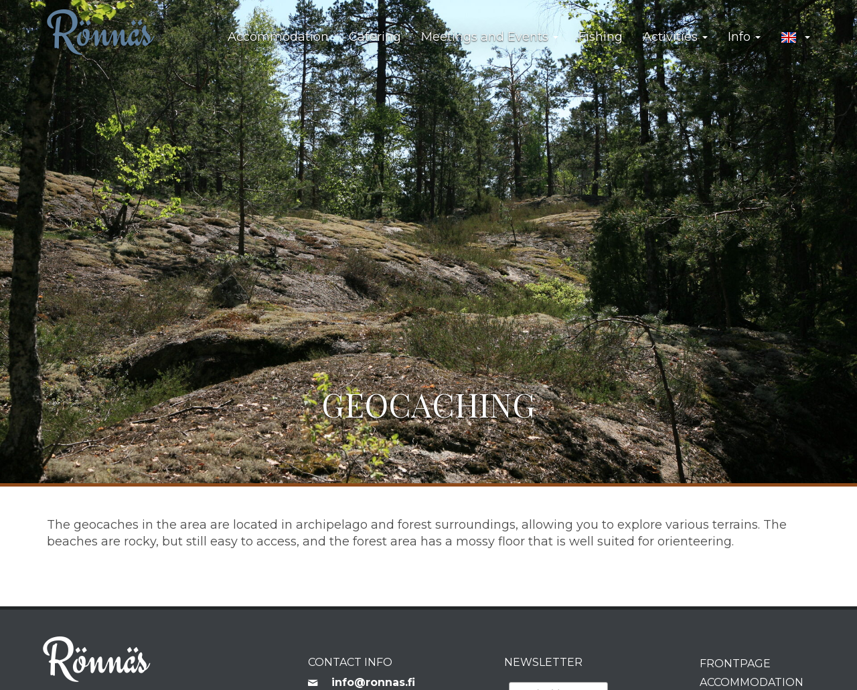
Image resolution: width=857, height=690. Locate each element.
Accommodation (278, 36)
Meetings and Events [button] (489, 36)
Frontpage (735, 663)
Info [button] (744, 36)
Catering (375, 36)
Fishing (600, 36)
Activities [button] (675, 36)
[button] (795, 37)
